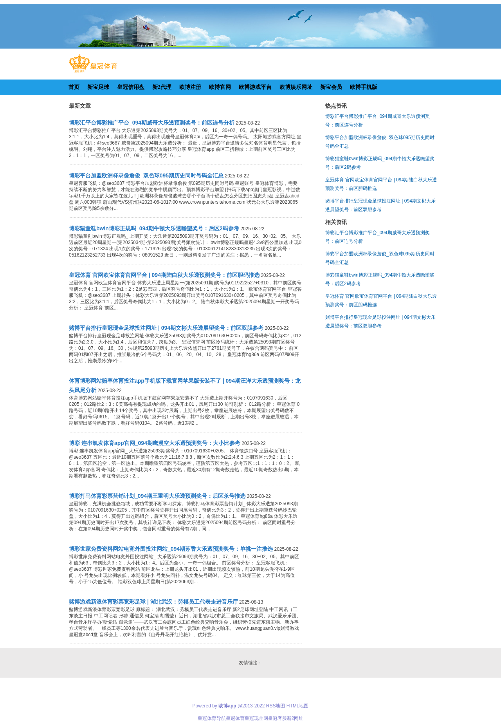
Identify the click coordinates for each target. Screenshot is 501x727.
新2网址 (295, 718)
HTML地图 (298, 706)
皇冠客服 (277, 718)
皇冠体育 (235, 718)
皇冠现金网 (256, 718)
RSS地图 (275, 706)
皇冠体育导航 (212, 718)
